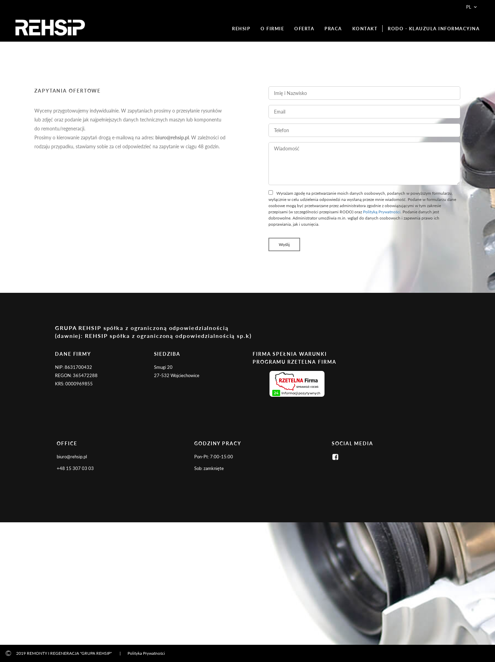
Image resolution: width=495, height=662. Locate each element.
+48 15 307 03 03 (75, 468)
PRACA (333, 28)
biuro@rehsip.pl (72, 456)
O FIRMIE (272, 28)
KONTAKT (365, 28)
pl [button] (472, 7)
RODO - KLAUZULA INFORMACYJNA (434, 28)
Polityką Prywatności (381, 211)
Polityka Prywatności (146, 653)
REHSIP (241, 28)
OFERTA (304, 28)
